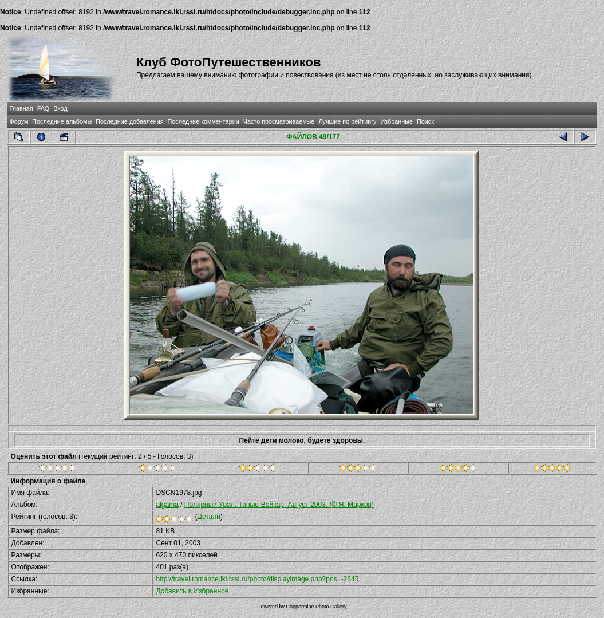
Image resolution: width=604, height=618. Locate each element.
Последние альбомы (62, 121)
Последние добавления (129, 121)
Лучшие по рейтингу (347, 121)
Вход (60, 108)
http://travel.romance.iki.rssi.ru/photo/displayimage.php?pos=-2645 (257, 579)
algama (167, 505)
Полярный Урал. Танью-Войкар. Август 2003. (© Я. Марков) (279, 505)
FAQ (43, 108)
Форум (19, 121)
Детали (209, 517)
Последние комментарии (203, 121)
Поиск (425, 121)
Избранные (396, 121)
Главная (21, 108)
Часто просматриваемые (279, 121)
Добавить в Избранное (192, 591)
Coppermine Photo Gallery (316, 606)
